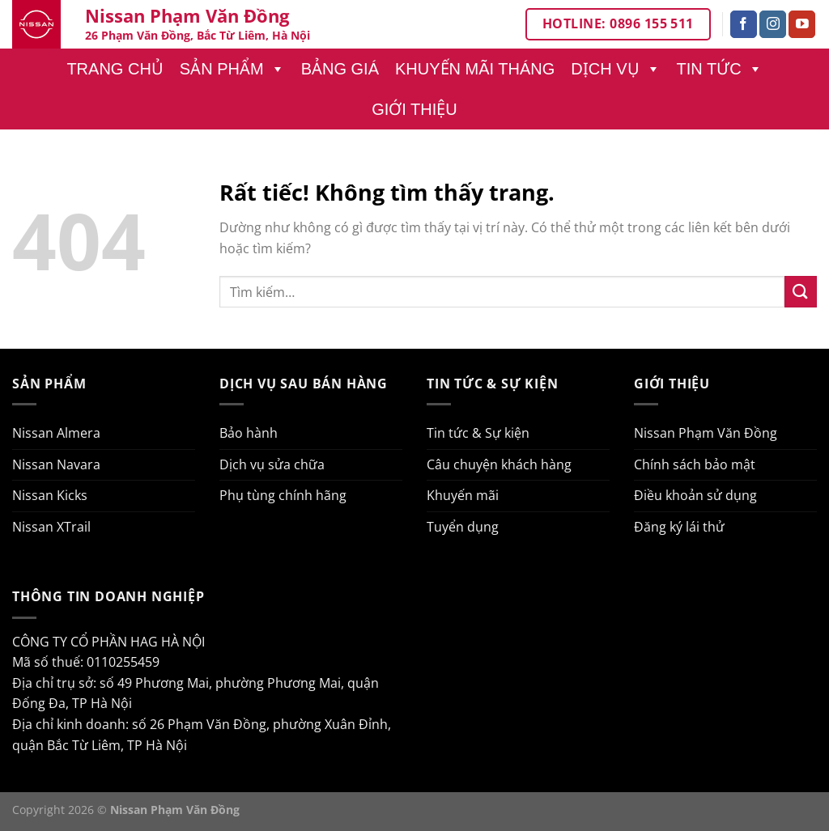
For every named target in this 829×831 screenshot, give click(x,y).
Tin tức (720, 69)
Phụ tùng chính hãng (282, 495)
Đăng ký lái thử (679, 527)
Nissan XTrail (51, 527)
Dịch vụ (615, 69)
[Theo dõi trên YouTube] (802, 24)
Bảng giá (340, 69)
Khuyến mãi (463, 495)
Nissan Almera (56, 433)
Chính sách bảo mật (694, 464)
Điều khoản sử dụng (695, 495)
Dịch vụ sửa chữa (272, 464)
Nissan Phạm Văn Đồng (705, 433)
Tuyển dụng (463, 527)
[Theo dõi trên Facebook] (743, 24)
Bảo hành (248, 433)
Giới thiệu (414, 109)
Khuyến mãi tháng (475, 69)
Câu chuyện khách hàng (499, 464)
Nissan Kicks (49, 495)
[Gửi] (800, 291)
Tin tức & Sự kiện (478, 433)
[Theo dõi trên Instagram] (772, 24)
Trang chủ (114, 69)
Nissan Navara (56, 464)
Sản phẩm (232, 69)
